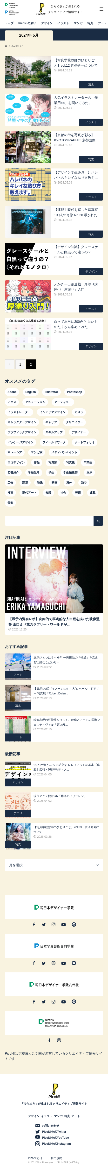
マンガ (78, 23)
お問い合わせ (50, 1125)
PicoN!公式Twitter (54, 1131)
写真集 (70, 462)
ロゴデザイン (16, 462)
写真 (90, 23)
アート (102, 23)
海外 (69, 482)
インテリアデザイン (53, 412)
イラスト (63, 23)
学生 (51, 472)
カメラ (78, 412)
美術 (78, 492)
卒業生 (88, 462)
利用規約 (56, 1158)
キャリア (51, 422)
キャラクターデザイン (21, 422)
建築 (25, 482)
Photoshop (74, 392)
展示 (89, 472)
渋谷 (84, 482)
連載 (92, 492)
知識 (48, 492)
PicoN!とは (35, 1158)
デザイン (47, 23)
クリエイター (74, 422)
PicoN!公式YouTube (55, 1137)
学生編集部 (70, 472)
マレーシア (14, 452)
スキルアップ (54, 432)
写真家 (52, 462)
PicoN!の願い (27, 23)
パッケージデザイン (20, 442)
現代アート (29, 492)
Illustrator (51, 392)
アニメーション (35, 402)
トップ (9, 23)
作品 (37, 462)
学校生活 (34, 472)
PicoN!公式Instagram (56, 1143)
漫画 (10, 492)
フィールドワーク (54, 442)
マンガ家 (36, 452)
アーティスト (63, 402)
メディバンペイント (64, 452)
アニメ (11, 402)
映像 (40, 482)
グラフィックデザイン (21, 432)
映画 (54, 482)
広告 (10, 482)
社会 (63, 492)
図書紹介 (13, 472)
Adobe (11, 392)
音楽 (10, 502)
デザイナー (79, 432)
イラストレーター (19, 412)
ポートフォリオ (84, 442)
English (30, 392)
